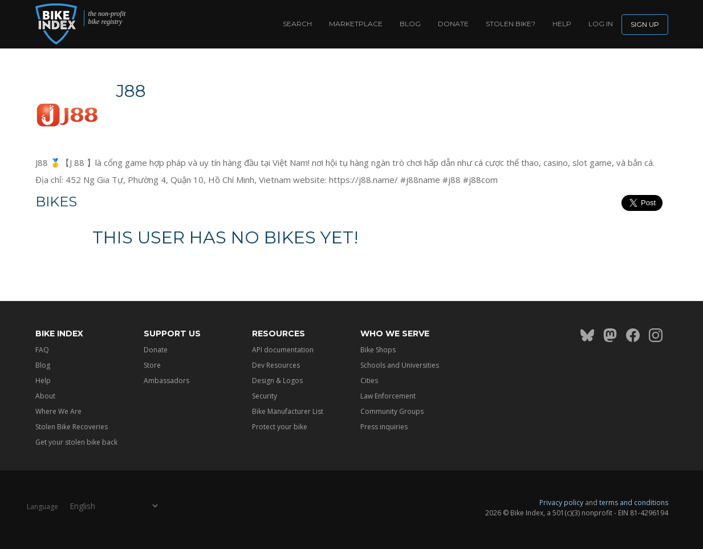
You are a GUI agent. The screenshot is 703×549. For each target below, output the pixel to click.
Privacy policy (561, 502)
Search (297, 23)
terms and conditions (633, 502)
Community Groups (392, 411)
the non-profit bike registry (106, 18)
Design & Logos (277, 380)
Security (264, 396)
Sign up (645, 24)
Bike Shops (378, 350)
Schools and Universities (399, 365)
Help (561, 23)
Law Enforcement (388, 396)
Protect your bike (279, 427)
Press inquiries (384, 427)
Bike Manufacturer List (287, 411)
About (45, 396)
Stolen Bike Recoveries (71, 427)
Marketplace (356, 23)
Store (152, 365)
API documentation (283, 350)
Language (42, 506)
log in (600, 23)
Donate (453, 23)
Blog (410, 23)
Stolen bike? (510, 23)
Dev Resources (276, 365)
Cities (369, 380)
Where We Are (58, 411)
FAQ (42, 350)
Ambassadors (166, 380)
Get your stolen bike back (76, 442)
